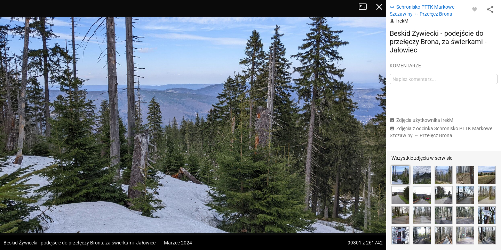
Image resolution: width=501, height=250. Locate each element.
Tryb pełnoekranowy (365, 7)
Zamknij (379, 7)
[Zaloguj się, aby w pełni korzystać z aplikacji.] (474, 9)
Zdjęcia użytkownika (421, 120)
